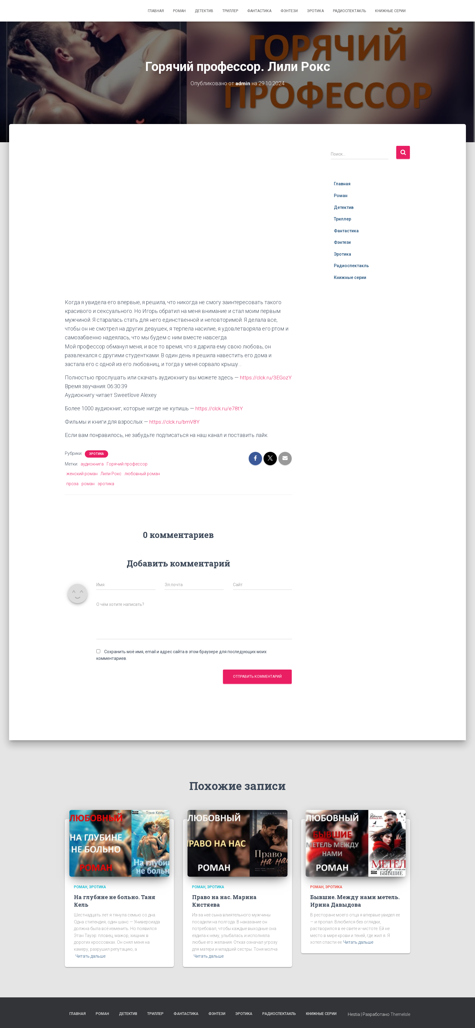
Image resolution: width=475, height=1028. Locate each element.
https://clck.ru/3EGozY (91, 386)
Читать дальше (90, 956)
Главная (156, 11)
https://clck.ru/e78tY (219, 417)
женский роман (82, 482)
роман (88, 492)
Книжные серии (390, 11)
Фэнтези (289, 11)
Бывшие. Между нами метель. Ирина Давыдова (355, 900)
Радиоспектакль (349, 11)
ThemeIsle (400, 1014)
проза (72, 492)
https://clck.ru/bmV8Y (175, 430)
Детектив (204, 11)
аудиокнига (92, 472)
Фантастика (259, 11)
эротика (106, 492)
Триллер (230, 11)
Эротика (315, 11)
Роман (179, 11)
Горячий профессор (127, 472)
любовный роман (142, 482)
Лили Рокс (111, 482)
